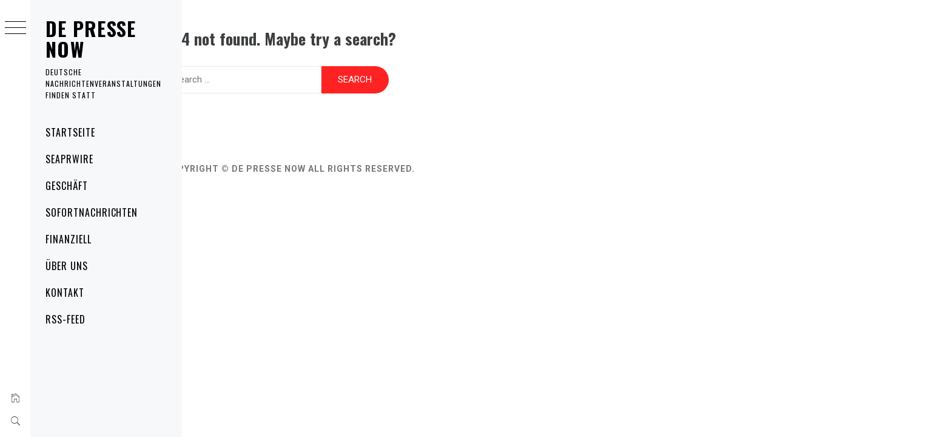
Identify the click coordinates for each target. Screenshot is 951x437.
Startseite (70, 132)
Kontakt (64, 292)
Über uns (66, 266)
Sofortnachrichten (91, 212)
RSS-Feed (65, 319)
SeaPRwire (69, 159)
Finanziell (68, 239)
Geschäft (66, 185)
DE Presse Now (90, 38)
